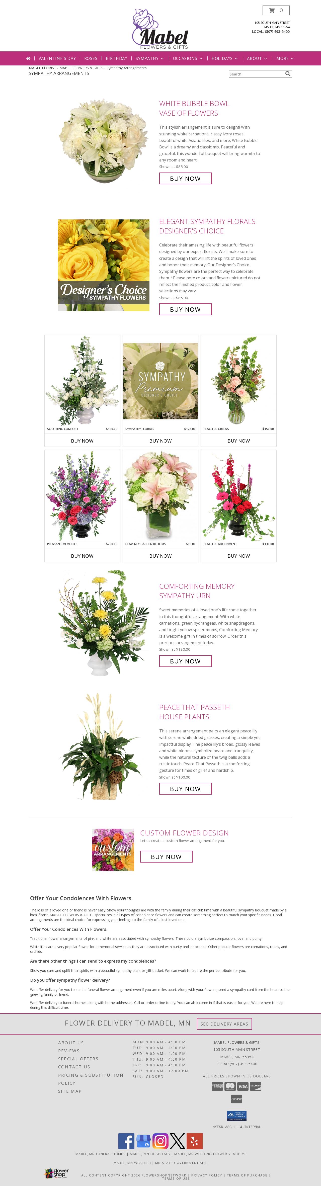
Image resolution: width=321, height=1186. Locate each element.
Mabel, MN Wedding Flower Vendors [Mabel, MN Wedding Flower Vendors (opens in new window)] (210, 1153)
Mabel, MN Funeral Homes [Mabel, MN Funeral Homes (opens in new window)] (100, 1153)
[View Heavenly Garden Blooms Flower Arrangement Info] (160, 496)
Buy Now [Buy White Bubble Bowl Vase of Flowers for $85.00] (185, 178)
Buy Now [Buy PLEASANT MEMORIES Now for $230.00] (82, 556)
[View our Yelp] (195, 1147)
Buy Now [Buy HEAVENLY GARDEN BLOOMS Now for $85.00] (160, 556)
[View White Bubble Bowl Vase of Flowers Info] (107, 141)
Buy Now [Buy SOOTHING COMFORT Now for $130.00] (82, 441)
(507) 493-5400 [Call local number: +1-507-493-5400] (277, 31)
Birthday (116, 58)
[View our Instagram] (160, 1147)
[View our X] (178, 1147)
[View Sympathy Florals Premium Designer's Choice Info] (160, 381)
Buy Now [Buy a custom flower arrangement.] (166, 857)
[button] (276, 10)
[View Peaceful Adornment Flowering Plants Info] (238, 496)
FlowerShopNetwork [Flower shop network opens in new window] (164, 1175)
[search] (288, 73)
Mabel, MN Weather (132, 1162)
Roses (91, 58)
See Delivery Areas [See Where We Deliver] (225, 1024)
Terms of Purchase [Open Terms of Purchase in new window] (247, 1175)
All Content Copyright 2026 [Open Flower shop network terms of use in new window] (110, 1175)
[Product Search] (256, 73)
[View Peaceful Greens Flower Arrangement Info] (238, 381)
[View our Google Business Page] (143, 1147)
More (285, 58)
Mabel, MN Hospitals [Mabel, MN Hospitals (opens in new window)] (150, 1153)
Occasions (188, 58)
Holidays (225, 58)
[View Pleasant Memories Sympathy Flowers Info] (82, 496)
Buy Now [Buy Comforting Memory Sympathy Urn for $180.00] (185, 661)
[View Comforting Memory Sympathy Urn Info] (107, 623)
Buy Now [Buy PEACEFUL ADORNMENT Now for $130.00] (238, 556)
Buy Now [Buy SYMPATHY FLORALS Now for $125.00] (160, 441)
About (257, 58)
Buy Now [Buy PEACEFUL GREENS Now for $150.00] (238, 441)
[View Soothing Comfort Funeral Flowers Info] (82, 381)
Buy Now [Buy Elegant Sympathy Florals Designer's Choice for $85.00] (185, 309)
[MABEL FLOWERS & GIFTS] (161, 28)
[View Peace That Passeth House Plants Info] (107, 748)
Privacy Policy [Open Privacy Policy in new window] (206, 1175)
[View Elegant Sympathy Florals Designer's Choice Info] (107, 265)
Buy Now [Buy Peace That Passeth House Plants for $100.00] (185, 789)
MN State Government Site (181, 1162)
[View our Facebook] (126, 1147)
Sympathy (150, 58)
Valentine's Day (57, 58)
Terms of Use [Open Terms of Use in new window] (176, 1178)
